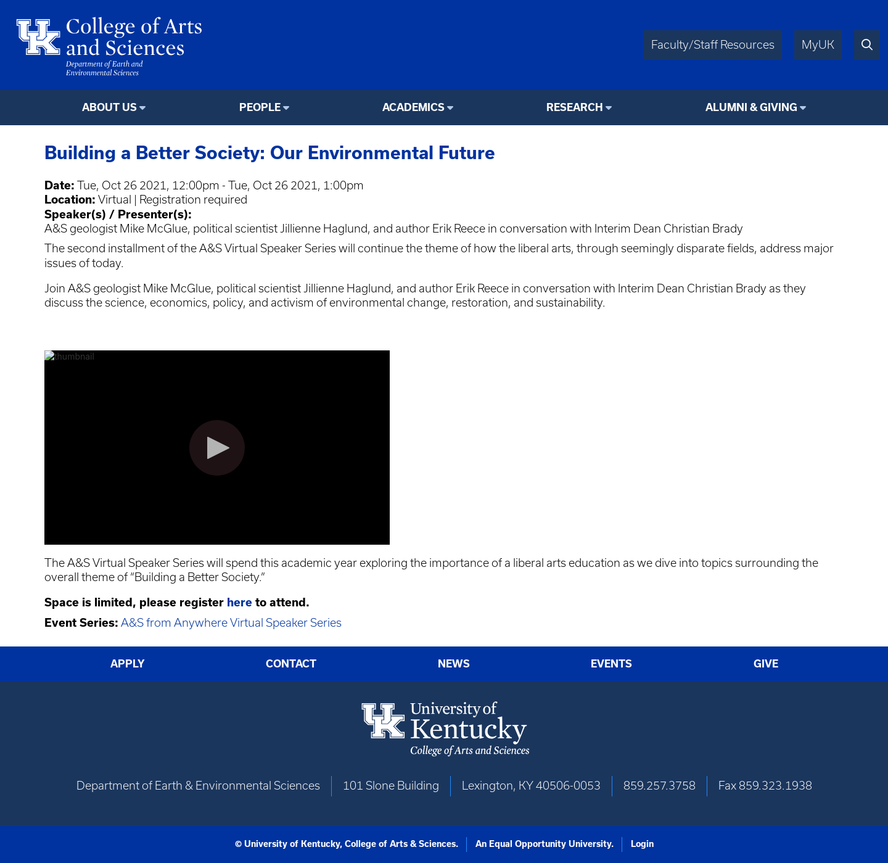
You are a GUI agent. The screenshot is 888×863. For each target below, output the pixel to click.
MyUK (818, 44)
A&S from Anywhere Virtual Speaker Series (231, 622)
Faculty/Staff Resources (713, 44)
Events (611, 663)
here (241, 602)
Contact (291, 663)
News (454, 663)
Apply (127, 663)
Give (766, 663)
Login (642, 844)
